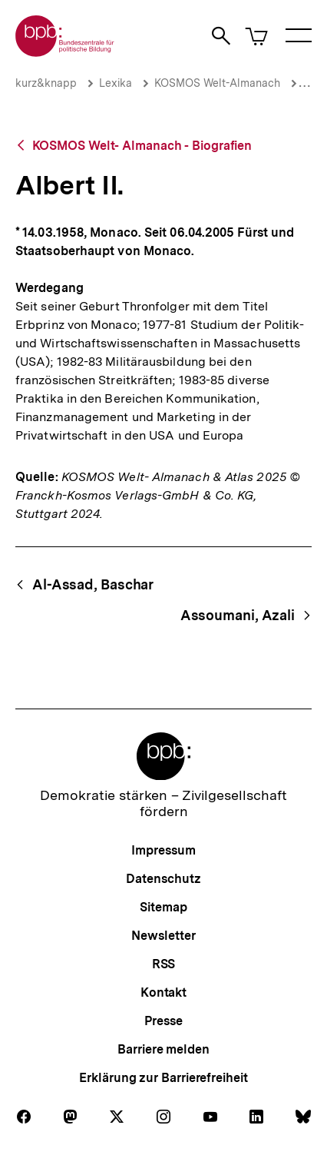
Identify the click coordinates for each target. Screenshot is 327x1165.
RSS (164, 964)
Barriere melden (163, 1049)
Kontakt (163, 992)
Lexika (115, 83)
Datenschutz (163, 878)
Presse (163, 1021)
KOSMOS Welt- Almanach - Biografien (142, 145)
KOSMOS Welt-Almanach (217, 83)
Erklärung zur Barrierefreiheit (163, 1077)
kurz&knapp (46, 83)
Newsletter (163, 935)
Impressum (163, 850)
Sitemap (163, 907)
